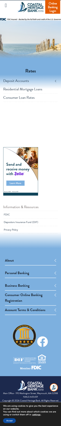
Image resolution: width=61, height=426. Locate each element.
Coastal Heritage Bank (31, 9)
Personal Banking (17, 273)
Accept (9, 420)
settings (36, 414)
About (9, 260)
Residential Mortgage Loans (22, 89)
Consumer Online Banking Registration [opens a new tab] (23, 297)
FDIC (7, 214)
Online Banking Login (53, 7)
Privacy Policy (11, 230)
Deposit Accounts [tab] (29, 81)
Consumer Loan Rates (19, 97)
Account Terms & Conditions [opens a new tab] (25, 310)
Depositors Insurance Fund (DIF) (21, 222)
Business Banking (17, 285)
